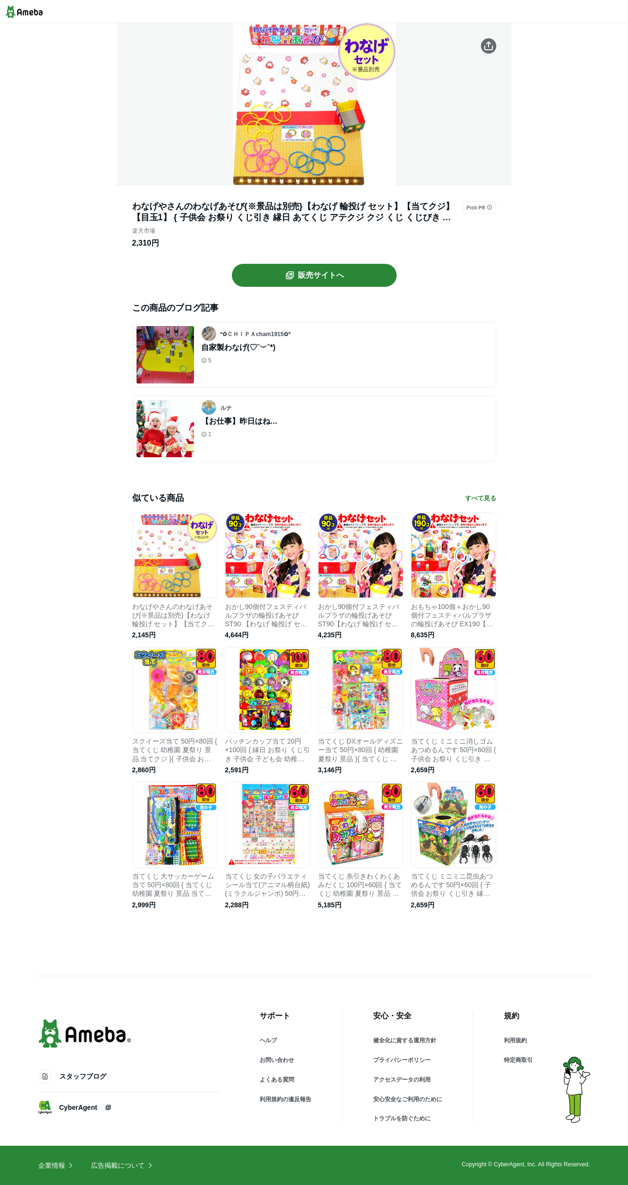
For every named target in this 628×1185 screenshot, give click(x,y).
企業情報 (56, 1165)
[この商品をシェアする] (488, 46)
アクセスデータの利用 (402, 1079)
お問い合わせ (277, 1060)
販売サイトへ (314, 275)
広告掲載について (122, 1165)
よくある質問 (277, 1079)
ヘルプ (268, 1040)
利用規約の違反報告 (285, 1099)
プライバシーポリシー (402, 1060)
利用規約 (515, 1040)
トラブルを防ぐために (402, 1118)
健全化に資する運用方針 (404, 1040)
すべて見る (480, 498)
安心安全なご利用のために (407, 1099)
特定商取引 (518, 1060)
